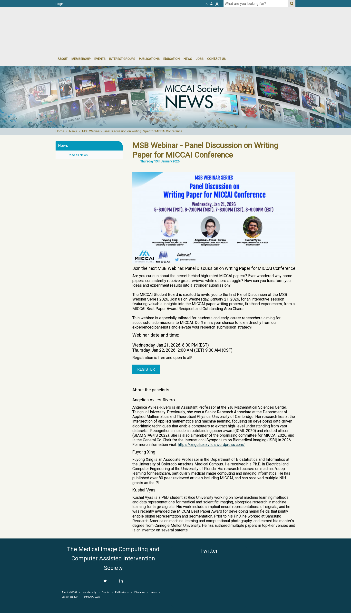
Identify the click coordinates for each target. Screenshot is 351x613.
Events (105, 592)
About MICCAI (69, 592)
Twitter (209, 550)
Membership (80, 59)
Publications (149, 59)
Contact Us (216, 59)
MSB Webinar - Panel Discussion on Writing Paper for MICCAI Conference (132, 131)
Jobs (199, 59)
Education (171, 59)
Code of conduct (70, 596)
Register (146, 369)
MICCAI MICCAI (95, 22)
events (99, 59)
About (63, 59)
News (188, 59)
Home (60, 131)
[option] (175, 97)
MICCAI (273, 568)
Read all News (78, 155)
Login (60, 4)
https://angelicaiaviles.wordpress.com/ (211, 444)
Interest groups (122, 59)
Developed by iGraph (338, 611)
